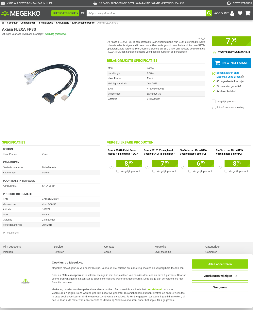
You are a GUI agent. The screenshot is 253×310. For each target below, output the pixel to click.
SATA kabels (62, 22)
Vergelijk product (226, 101)
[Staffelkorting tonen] (231, 52)
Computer (12, 22)
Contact (109, 246)
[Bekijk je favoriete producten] (240, 13)
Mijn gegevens (12, 246)
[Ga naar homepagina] (25, 13)
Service (58, 246)
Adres (107, 251)
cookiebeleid (155, 291)
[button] (65, 13)
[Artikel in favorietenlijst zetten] (203, 38)
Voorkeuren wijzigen (220, 278)
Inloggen (8, 251)
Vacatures (160, 255)
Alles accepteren (220, 266)
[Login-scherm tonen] (225, 13)
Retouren (59, 251)
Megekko (160, 246)
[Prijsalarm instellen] (228, 107)
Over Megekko (163, 251)
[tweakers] (239, 3)
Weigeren (220, 289)
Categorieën (212, 246)
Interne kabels (46, 22)
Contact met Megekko (116, 255)
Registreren (9, 255)
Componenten (28, 22)
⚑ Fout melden (11, 232)
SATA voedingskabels (83, 22)
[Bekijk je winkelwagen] (247, 13)
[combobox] (146, 13)
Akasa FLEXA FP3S (107, 22)
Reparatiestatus (63, 255)
